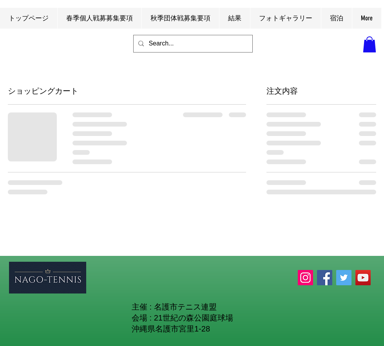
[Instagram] (305, 277)
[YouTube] (363, 277)
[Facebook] (324, 277)
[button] (369, 44)
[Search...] (192, 43)
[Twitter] (343, 277)
